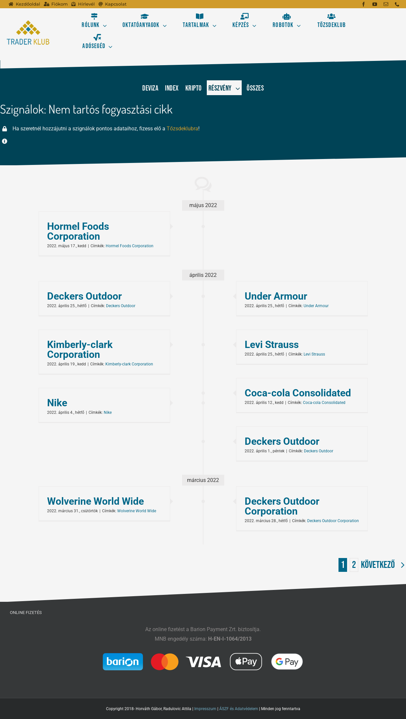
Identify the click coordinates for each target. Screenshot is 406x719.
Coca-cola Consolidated (298, 393)
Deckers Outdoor (84, 296)
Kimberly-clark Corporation (80, 349)
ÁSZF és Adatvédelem (238, 708)
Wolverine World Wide (95, 501)
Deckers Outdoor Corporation (282, 506)
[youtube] (374, 4)
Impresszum (205, 708)
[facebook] (363, 4)
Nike (57, 403)
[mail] (386, 4)
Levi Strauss (272, 344)
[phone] (397, 4)
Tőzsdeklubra (182, 128)
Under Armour (276, 296)
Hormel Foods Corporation (78, 231)
